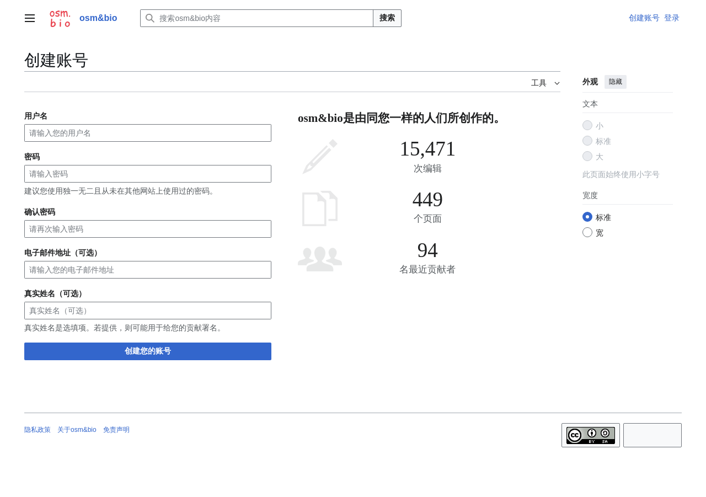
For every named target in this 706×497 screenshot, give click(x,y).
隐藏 (615, 81)
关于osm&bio (77, 430)
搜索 (387, 17)
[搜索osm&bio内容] (256, 18)
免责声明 (116, 430)
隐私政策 (37, 430)
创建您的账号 (148, 350)
